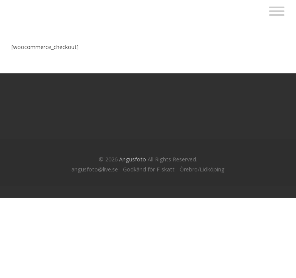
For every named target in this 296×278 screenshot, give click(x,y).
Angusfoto (132, 159)
